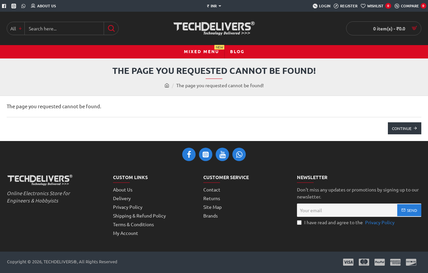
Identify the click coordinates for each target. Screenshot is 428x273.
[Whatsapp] (24, 6)
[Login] (321, 6)
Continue (402, 128)
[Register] (345, 6)
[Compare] (410, 6)
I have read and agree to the (346, 222)
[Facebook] (5, 6)
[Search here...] (111, 28)
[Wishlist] (376, 6)
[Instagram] (14, 6)
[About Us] (43, 6)
